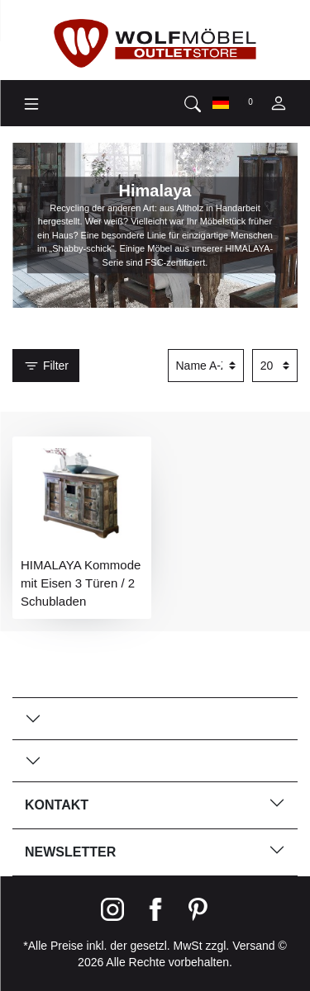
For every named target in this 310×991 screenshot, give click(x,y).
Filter (46, 366)
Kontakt (155, 803)
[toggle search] (193, 103)
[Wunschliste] (250, 102)
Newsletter (155, 850)
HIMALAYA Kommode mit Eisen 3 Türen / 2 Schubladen (81, 583)
